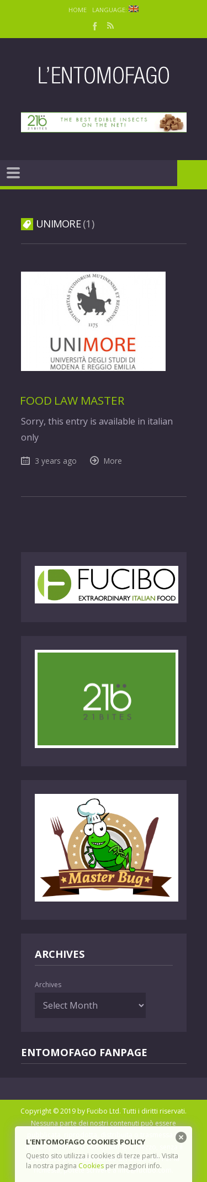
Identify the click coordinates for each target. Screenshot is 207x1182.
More (113, 460)
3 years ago (56, 460)
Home (77, 10)
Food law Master (72, 400)
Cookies (91, 1165)
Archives (48, 984)
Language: (115, 10)
